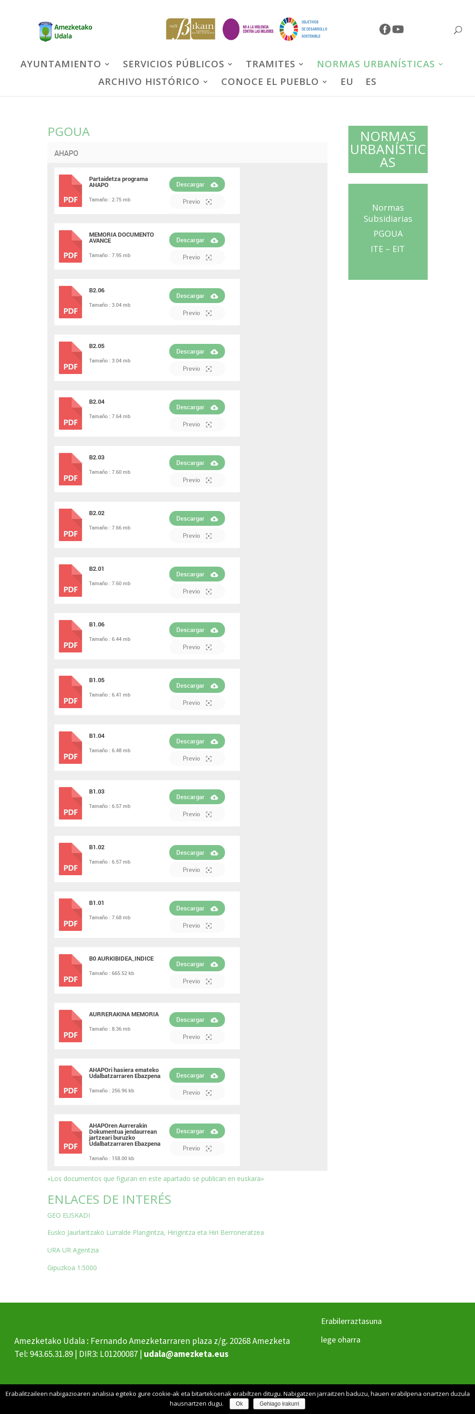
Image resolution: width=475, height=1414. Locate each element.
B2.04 (96, 401)
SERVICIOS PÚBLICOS (174, 65)
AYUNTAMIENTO (61, 65)
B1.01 (96, 902)
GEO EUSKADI (68, 1215)
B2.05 (96, 346)
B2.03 (96, 457)
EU (346, 83)
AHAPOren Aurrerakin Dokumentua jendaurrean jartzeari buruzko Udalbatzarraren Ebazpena (124, 1134)
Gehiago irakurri (279, 1404)
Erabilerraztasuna (351, 1321)
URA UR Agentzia (73, 1250)
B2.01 (96, 568)
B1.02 (96, 847)
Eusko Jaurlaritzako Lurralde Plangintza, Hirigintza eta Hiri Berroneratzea (155, 1232)
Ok (239, 1404)
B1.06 (96, 624)
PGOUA (388, 233)
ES (371, 83)
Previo (197, 201)
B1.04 (96, 735)
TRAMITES (270, 65)
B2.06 (96, 290)
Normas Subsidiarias (388, 213)
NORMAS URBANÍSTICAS (376, 65)
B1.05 (96, 680)
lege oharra (340, 1339)
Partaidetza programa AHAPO (118, 181)
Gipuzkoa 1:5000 (72, 1267)
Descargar (197, 184)
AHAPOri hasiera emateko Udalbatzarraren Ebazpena (124, 1072)
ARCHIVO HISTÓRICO (149, 83)
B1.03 (96, 791)
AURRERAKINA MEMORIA (124, 1014)
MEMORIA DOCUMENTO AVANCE (121, 237)
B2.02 (96, 513)
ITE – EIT (388, 248)
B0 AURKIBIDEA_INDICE (121, 958)
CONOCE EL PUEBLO (270, 83)
